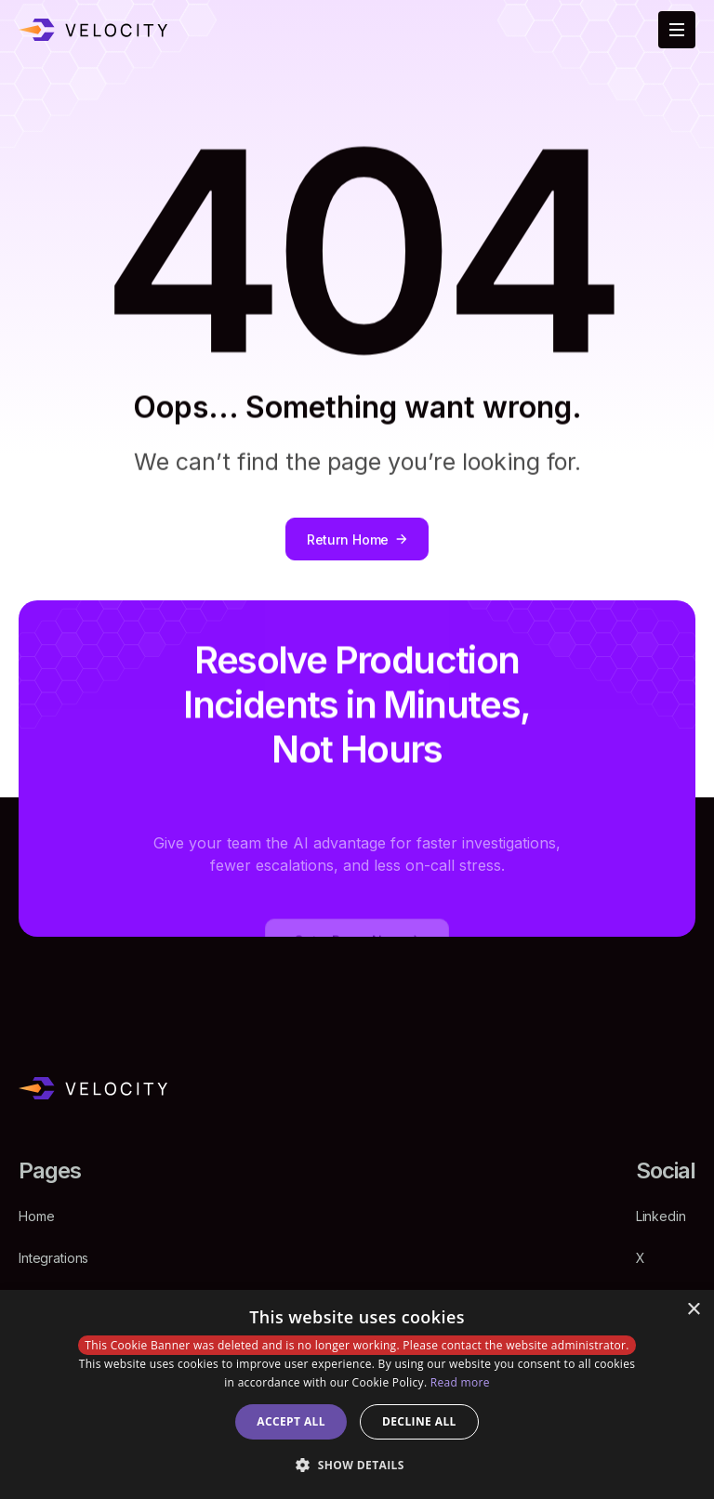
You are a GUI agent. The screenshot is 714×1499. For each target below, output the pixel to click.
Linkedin (661, 1216)
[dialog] (357, 1394)
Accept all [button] (291, 1421)
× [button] (693, 1310)
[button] (357, 1465)
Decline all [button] (419, 1421)
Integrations (53, 1258)
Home (36, 1216)
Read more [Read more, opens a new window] (460, 1382)
